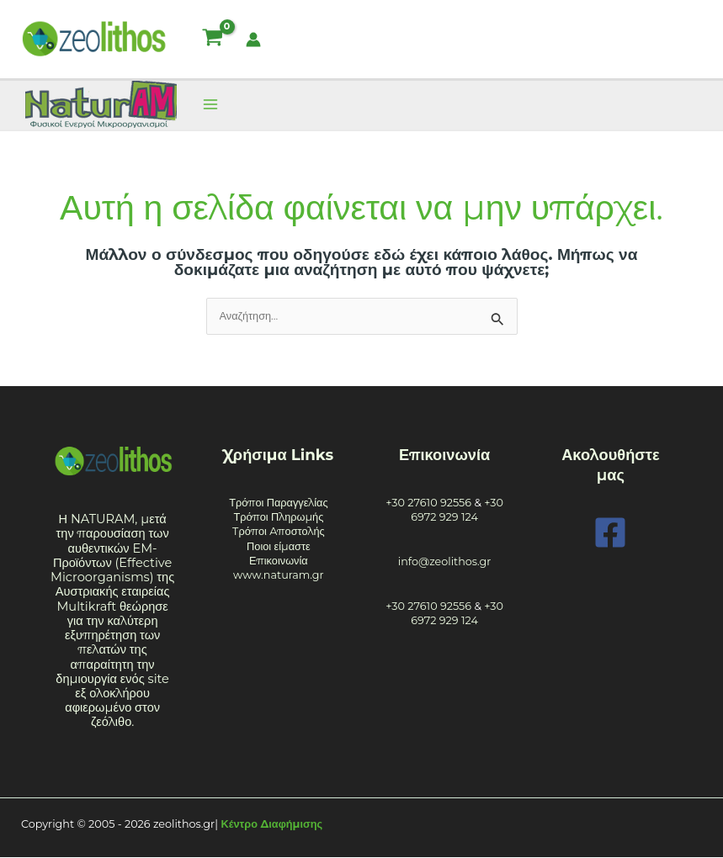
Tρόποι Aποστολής (278, 531)
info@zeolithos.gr (445, 561)
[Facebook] (610, 532)
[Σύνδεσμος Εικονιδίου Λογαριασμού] (253, 39)
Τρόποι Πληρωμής (278, 517)
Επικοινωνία (278, 560)
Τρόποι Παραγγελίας (278, 502)
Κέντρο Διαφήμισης (272, 824)
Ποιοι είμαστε (279, 546)
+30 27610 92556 (428, 502)
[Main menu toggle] (210, 104)
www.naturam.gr (278, 575)
